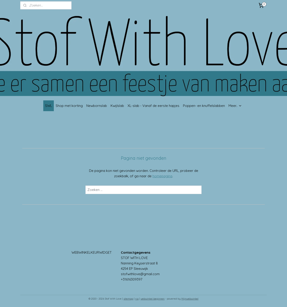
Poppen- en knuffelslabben (204, 106)
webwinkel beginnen (153, 298)
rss (137, 298)
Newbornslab (96, 106)
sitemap (128, 298)
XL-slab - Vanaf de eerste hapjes (153, 106)
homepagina (162, 176)
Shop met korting (69, 106)
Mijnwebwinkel (189, 298)
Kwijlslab (117, 106)
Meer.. (235, 106)
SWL (48, 106)
